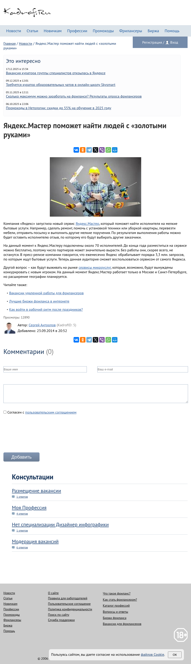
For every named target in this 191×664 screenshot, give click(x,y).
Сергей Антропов (42, 325)
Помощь (171, 30)
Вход (174, 42)
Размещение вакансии (36, 490)
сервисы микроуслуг (95, 267)
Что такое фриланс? (116, 593)
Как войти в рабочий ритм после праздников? (46, 309)
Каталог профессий (116, 605)
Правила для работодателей (67, 598)
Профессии (77, 30)
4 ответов (22, 513)
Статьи (32, 30)
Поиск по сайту (58, 615)
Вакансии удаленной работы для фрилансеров (46, 293)
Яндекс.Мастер (87, 223)
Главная (9, 43)
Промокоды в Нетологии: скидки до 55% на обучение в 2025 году (58, 108)
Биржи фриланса (114, 618)
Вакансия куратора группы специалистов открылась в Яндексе (56, 73)
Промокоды (103, 30)
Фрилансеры (130, 30)
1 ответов (22, 496)
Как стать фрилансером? (120, 600)
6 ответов (22, 547)
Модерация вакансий (35, 541)
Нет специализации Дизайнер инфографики (60, 524)
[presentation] (38, 435)
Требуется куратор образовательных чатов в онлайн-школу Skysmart (60, 84)
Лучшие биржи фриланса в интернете (39, 301)
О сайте (53, 593)
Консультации (32, 476)
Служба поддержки (61, 620)
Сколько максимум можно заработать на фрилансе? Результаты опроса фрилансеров (74, 96)
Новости (13, 30)
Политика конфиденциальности (70, 609)
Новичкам (53, 30)
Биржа (153, 30)
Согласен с (40, 412)
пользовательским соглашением (50, 412)
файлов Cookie (152, 654)
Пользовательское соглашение (69, 604)
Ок (175, 654)
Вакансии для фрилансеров (122, 624)
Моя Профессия (29, 507)
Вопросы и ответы (115, 612)
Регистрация (152, 42)
